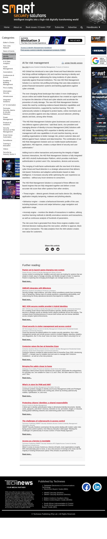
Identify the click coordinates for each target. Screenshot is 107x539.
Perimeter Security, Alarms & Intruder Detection (9, 111)
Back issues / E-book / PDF (38, 27)
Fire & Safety (8, 88)
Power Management (8, 118)
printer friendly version (72, 63)
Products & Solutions (7, 124)
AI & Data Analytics (6, 62)
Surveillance (7, 140)
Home (6, 27)
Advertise (72, 27)
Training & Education (7, 145)
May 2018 (25, 67)
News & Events (8, 51)
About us (18, 27)
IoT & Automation (9, 105)
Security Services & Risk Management (9, 130)
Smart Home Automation (7, 136)
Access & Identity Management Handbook (36, 48)
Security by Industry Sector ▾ (9, 153)
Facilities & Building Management (8, 82)
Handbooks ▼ (93, 27)
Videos (5, 149)
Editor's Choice (8, 42)
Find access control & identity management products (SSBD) (43, 50)
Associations (7, 72)
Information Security (7, 92)
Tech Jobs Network (7, 47)
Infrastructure (8, 96)
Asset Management (8, 68)
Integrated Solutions (7, 101)
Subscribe (59, 27)
